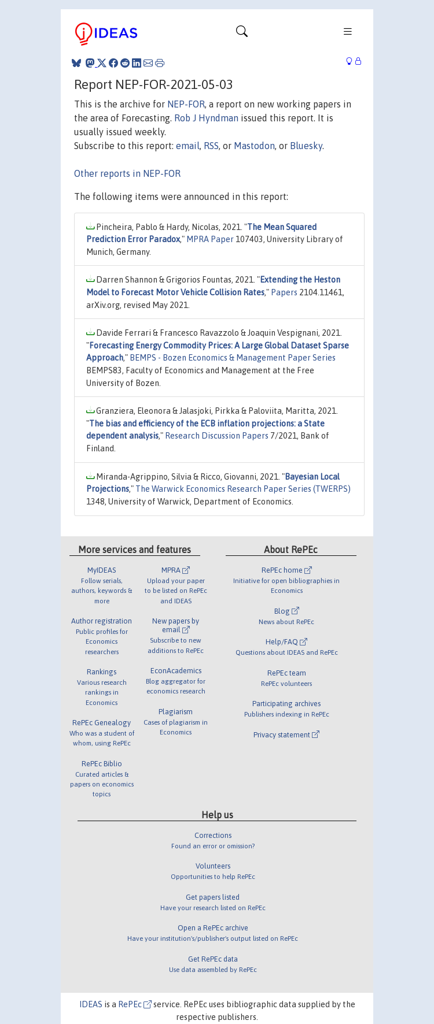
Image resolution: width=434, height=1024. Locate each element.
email (188, 145)
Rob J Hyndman (206, 118)
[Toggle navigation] (242, 34)
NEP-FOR (186, 104)
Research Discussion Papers (217, 435)
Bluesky (306, 145)
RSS (211, 145)
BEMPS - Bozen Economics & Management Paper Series (233, 357)
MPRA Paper (210, 239)
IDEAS (90, 1004)
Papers (284, 292)
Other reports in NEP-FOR (127, 173)
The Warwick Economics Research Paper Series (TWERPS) (243, 489)
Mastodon (254, 145)
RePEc (135, 1004)
